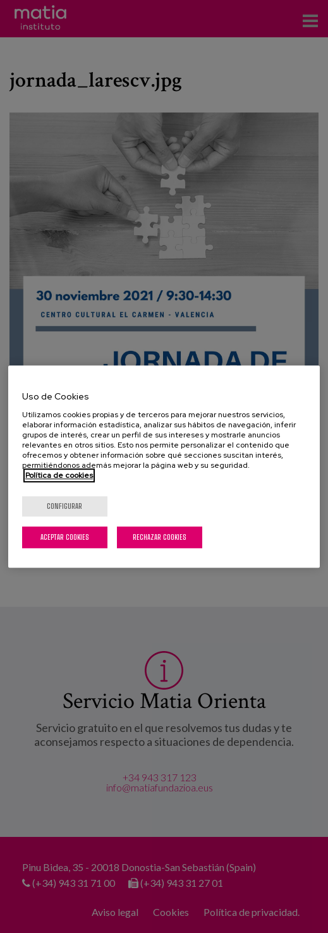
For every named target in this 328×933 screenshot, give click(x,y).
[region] (164, 466)
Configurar (64, 506)
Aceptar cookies (64, 537)
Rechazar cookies (159, 537)
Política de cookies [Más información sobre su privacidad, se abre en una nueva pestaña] (59, 475)
